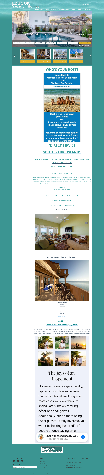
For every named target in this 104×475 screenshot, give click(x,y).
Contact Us (80, 9)
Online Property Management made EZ (60, 9)
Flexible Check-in (83, 45)
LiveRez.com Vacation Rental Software (84, 473)
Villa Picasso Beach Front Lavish (77, 61)
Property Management (45, 465)
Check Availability (85, 42)
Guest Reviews (43, 461)
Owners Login (88, 9)
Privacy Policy (41, 473)
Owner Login (43, 467)
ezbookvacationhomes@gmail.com (74, 467)
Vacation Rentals (39, 9)
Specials (47, 9)
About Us (73, 9)
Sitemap (46, 473)
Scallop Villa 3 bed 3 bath (60, 61)
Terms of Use (36, 473)
